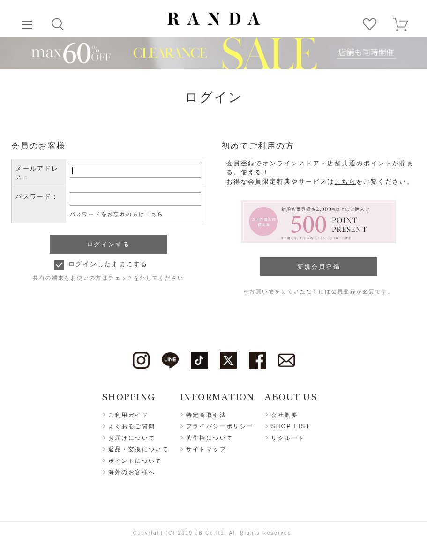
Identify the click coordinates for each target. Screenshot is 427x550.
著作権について (209, 438)
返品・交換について (138, 449)
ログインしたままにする (108, 264)
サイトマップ (206, 449)
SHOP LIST (290, 426)
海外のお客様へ (132, 472)
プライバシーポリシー (220, 426)
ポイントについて (135, 461)
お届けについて (132, 438)
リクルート (288, 438)
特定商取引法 (206, 415)
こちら (345, 181)
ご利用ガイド (128, 415)
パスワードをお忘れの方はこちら (117, 214)
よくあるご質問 (132, 426)
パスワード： (37, 196)
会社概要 (284, 415)
